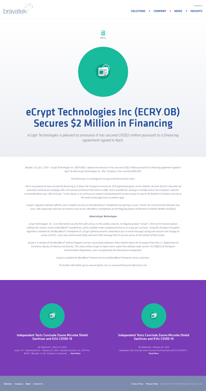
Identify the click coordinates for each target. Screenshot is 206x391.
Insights (196, 11)
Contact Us (198, 5)
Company (160, 11)
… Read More (74, 353)
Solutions (138, 11)
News (178, 11)
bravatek (19, 9)
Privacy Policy (152, 384)
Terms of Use (137, 384)
